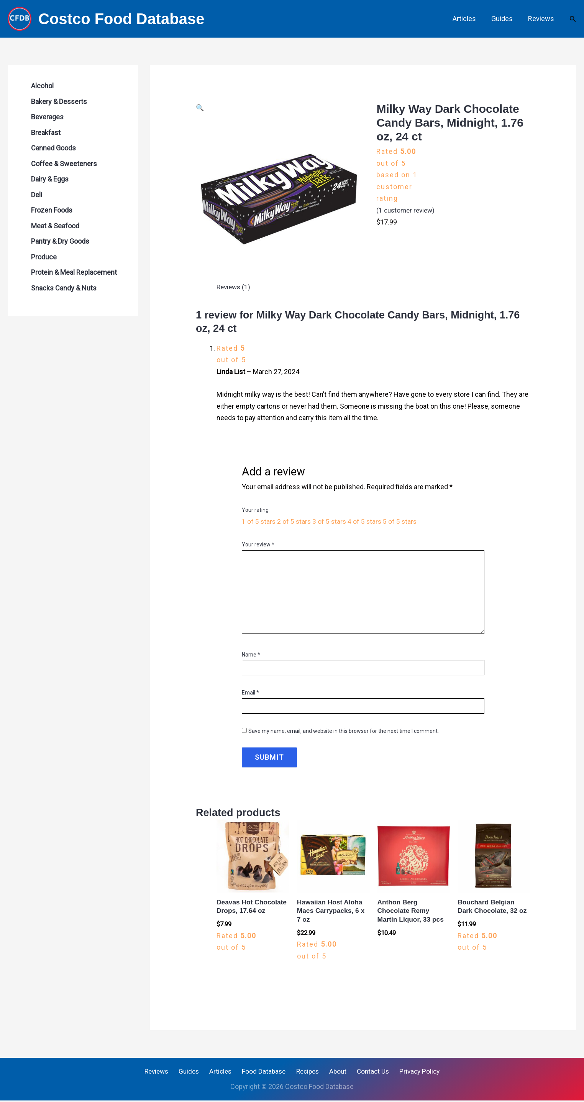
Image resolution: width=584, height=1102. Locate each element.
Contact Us (367, 1073)
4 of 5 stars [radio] (367, 521)
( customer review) (407, 210)
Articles (468, 19)
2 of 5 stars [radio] (295, 521)
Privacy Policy (412, 1073)
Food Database (264, 1073)
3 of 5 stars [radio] (331, 521)
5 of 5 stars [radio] (403, 521)
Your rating (255, 510)
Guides (504, 19)
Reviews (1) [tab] (235, 287)
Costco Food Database (121, 18)
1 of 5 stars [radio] (259, 521)
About (335, 1073)
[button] (572, 19)
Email (250, 693)
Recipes (306, 1073)
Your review (258, 544)
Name (251, 655)
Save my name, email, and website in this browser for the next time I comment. (343, 731)
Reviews (542, 19)
